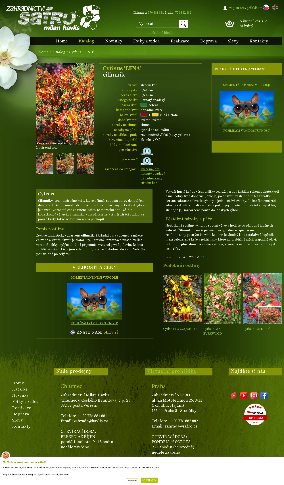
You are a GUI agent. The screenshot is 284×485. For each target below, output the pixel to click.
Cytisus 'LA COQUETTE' (180, 329)
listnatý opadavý (153, 174)
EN (274, 7)
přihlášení (254, 8)
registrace (237, 8)
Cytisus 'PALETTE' (256, 329)
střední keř (149, 183)
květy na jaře (150, 169)
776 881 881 (156, 13)
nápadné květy (151, 178)
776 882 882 (183, 13)
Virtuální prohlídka (171, 371)
